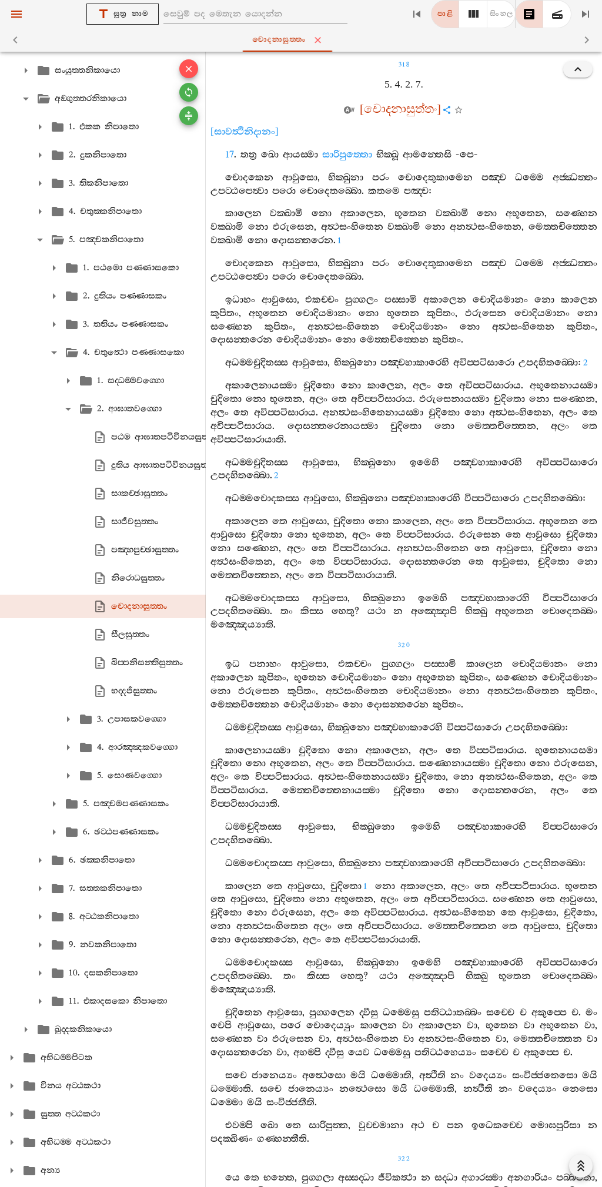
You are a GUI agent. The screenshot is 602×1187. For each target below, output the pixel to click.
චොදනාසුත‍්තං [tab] (303, 40)
